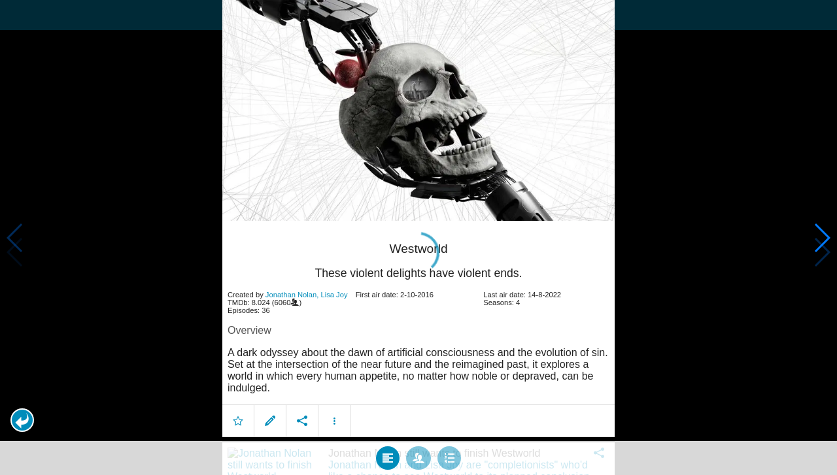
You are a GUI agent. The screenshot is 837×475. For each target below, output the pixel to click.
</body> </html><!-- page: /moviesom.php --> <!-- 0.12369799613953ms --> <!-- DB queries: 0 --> (418, 237)
